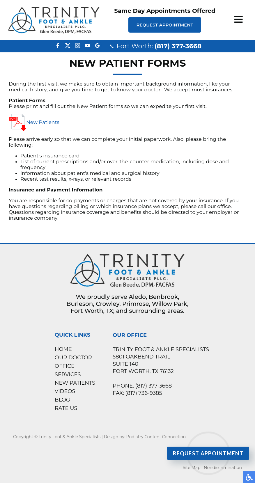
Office (65, 366)
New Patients (34, 122)
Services (68, 374)
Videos (65, 391)
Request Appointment (164, 25)
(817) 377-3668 (178, 46)
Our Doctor (73, 357)
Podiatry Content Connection (156, 436)
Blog (62, 400)
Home (63, 349)
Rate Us (66, 408)
